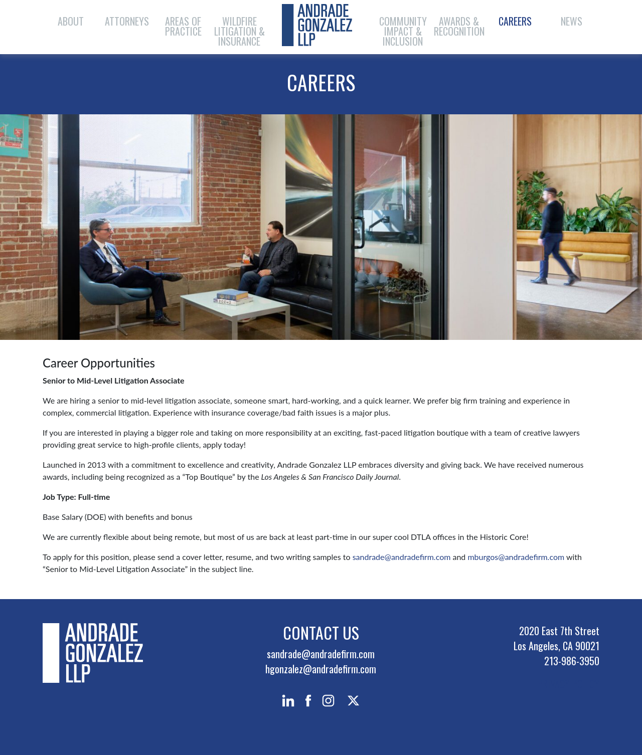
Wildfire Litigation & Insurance (239, 31)
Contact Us (321, 632)
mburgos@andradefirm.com (515, 556)
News (571, 21)
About (71, 21)
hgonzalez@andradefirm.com (320, 668)
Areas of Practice (183, 26)
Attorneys (127, 21)
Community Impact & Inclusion (403, 31)
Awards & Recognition (459, 26)
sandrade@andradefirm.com (401, 556)
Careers (515, 21)
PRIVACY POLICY (568, 683)
